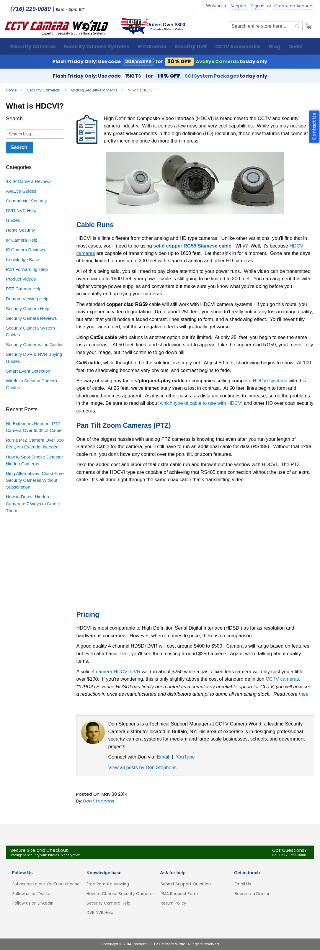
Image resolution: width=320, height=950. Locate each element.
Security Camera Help (27, 309)
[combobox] (265, 27)
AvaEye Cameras (217, 62)
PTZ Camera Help (24, 289)
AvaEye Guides (21, 191)
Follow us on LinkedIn (32, 903)
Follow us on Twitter (32, 894)
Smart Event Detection (28, 371)
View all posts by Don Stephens (142, 768)
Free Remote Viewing (107, 884)
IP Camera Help (21, 240)
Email (163, 757)
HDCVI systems (270, 381)
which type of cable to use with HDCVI (201, 403)
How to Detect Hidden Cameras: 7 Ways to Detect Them (33, 504)
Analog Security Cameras (94, 90)
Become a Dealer (252, 894)
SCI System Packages (212, 76)
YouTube (185, 757)
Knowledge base (103, 872)
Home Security (20, 230)
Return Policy (173, 903)
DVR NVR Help (21, 211)
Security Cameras (44, 90)
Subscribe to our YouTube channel (46, 884)
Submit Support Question (186, 884)
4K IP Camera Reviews (29, 181)
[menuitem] (33, 47)
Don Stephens (98, 801)
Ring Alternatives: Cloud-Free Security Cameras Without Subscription (35, 480)
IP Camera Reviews (25, 250)
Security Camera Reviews (31, 318)
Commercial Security (26, 201)
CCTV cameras (282, 679)
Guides (13, 220)
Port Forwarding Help (27, 269)
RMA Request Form (179, 894)
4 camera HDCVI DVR (116, 672)
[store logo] (57, 27)
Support (239, 6)
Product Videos (21, 279)
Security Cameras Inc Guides (34, 345)
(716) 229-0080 (30, 9)
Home (11, 90)
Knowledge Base (22, 260)
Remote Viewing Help (27, 299)
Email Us (243, 884)
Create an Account (294, 6)
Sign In (258, 6)
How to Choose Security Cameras (120, 894)
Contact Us (314, 126)
